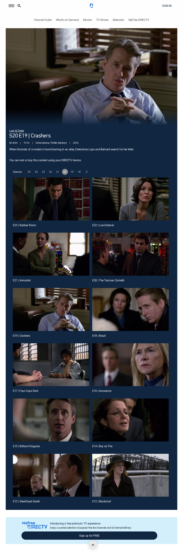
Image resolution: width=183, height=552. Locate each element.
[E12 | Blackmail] (130, 475)
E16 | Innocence (101, 391)
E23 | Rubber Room (24, 225)
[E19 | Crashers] (51, 309)
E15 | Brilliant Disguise (26, 446)
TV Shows (102, 20)
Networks (118, 20)
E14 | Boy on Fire (102, 446)
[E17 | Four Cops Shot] (51, 364)
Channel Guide (43, 20)
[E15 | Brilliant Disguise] (51, 419)
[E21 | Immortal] (51, 254)
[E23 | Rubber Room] (51, 198)
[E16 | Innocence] (130, 364)
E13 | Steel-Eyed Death (26, 501)
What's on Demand (67, 20)
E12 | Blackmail (101, 501)
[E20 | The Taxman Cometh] (130, 254)
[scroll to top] (93, 545)
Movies (87, 20)
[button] (11, 6)
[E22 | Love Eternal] (130, 198)
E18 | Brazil (99, 336)
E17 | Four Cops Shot (25, 391)
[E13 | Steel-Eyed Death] (51, 475)
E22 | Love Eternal (103, 225)
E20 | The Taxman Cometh (108, 280)
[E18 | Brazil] (130, 309)
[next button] (86, 172)
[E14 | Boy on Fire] (130, 419)
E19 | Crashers (21, 336)
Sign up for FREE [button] (89, 536)
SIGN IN (167, 6)
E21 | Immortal (22, 280)
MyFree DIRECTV (138, 20)
